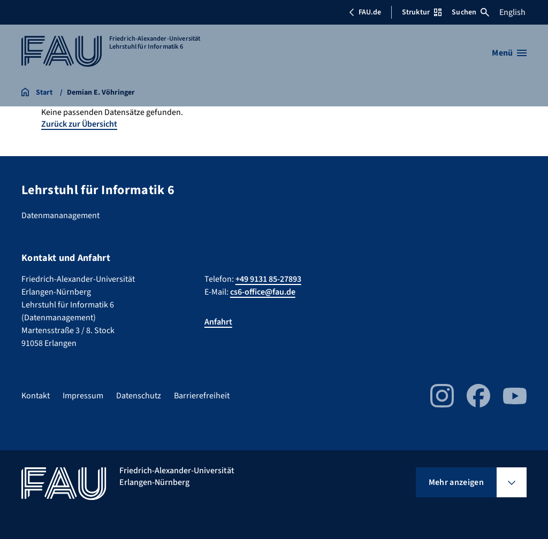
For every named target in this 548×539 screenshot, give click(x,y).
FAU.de (365, 12)
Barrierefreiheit (202, 396)
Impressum (83, 396)
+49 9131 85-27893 (268, 279)
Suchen (470, 12)
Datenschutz (138, 396)
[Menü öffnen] (509, 53)
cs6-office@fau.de (262, 292)
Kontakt (35, 396)
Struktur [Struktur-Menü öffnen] (422, 12)
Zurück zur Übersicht (79, 124)
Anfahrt (218, 322)
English (512, 12)
